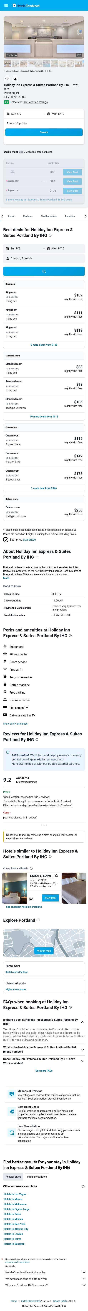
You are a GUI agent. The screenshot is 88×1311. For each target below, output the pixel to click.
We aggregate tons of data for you (45, 1279)
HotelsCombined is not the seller (45, 1272)
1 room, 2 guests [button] (17, 123)
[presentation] (50, 71)
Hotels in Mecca (13, 1199)
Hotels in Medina (13, 1219)
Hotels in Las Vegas (15, 1194)
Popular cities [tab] (13, 1176)
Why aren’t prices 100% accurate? (45, 1285)
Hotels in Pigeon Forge (16, 1209)
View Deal (50, 898)
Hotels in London (13, 1234)
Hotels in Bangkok (14, 1244)
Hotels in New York (14, 1224)
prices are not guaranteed (17, 1262)
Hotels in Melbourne (15, 1204)
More (6, 578)
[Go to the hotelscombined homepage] (26, 5)
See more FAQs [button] (44, 1070)
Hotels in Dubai (12, 1214)
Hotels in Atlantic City (16, 1229)
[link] (24, 906)
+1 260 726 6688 (14, 97)
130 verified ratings (36, 102)
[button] (6, 5)
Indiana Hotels (60, 1301)
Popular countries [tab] (37, 1176)
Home (14, 1301)
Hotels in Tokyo (12, 1239)
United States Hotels (31, 1301)
